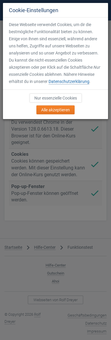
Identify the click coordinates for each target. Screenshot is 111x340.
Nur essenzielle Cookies (55, 98)
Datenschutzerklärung (69, 81)
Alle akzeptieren (55, 110)
